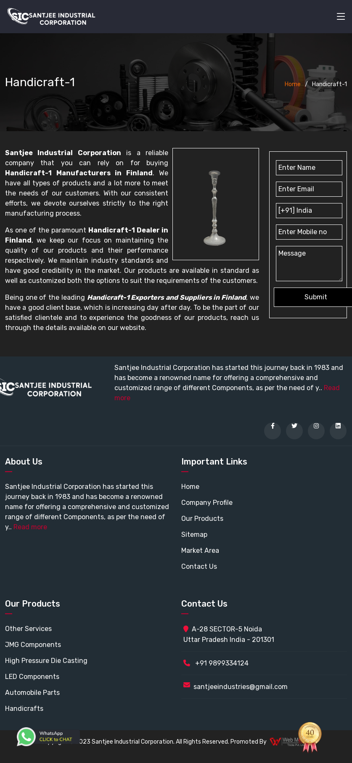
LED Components (32, 677)
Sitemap (194, 535)
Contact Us (199, 566)
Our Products (202, 519)
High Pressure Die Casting (46, 661)
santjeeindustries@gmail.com (240, 687)
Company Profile (207, 503)
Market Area (200, 550)
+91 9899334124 (216, 663)
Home (293, 84)
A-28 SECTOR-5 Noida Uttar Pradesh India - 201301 (228, 634)
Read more (30, 527)
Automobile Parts (32, 693)
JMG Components (33, 645)
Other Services (28, 629)
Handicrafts (24, 709)
